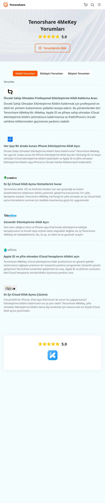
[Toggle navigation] (98, 4)
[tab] (25, 73)
